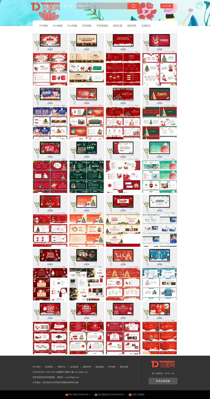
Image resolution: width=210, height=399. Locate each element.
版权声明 (87, 367)
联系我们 (49, 367)
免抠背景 (131, 25)
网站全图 (124, 367)
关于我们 (37, 367)
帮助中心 (62, 367)
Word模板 (58, 25)
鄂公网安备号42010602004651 (111, 395)
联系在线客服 (163, 381)
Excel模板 (72, 25)
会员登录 (152, 6)
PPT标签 (112, 367)
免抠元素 (117, 25)
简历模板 (87, 25)
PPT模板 (43, 25)
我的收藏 (99, 367)
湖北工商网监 (138, 395)
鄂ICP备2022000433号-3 (79, 395)
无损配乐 (146, 25)
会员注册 (167, 6)
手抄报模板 (102, 25)
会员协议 (74, 367)
